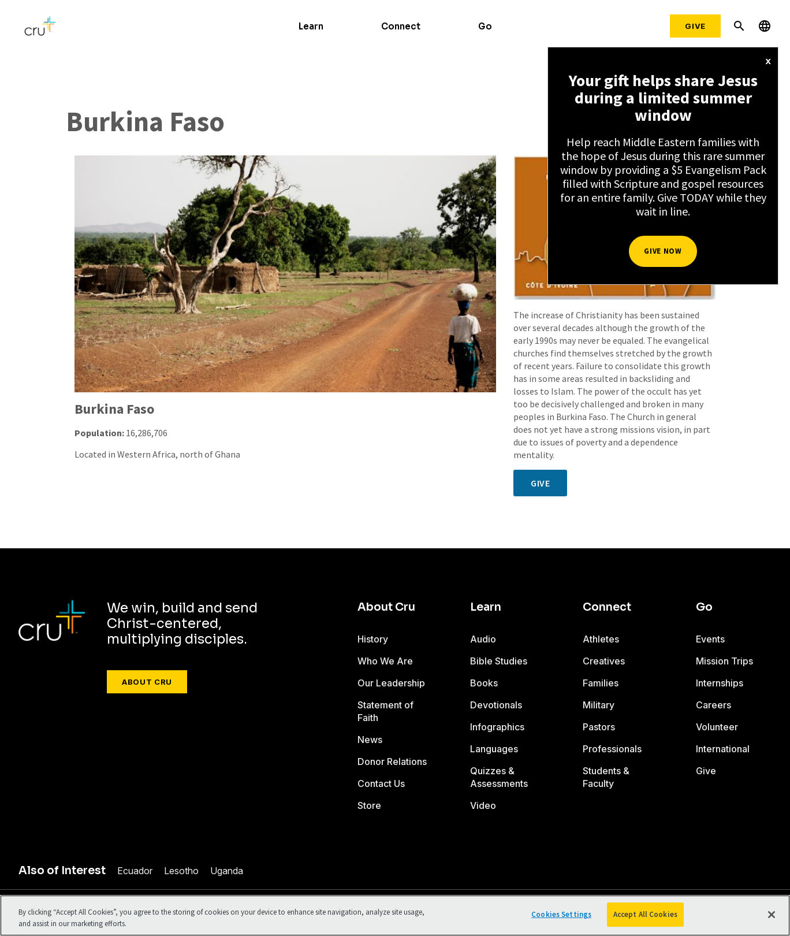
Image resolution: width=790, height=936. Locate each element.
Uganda (226, 870)
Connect (400, 26)
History (372, 639)
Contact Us (381, 783)
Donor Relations (392, 761)
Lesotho (181, 870)
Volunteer (717, 727)
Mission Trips (724, 661)
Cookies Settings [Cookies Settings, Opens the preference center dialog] (561, 914)
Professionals (612, 749)
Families (600, 683)
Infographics (497, 727)
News (369, 739)
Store (369, 805)
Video (483, 805)
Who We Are (385, 661)
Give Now (662, 251)
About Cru (147, 681)
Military (598, 705)
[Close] (771, 914)
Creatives (604, 661)
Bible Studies (498, 661)
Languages (494, 749)
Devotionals (496, 705)
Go (485, 26)
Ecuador (134, 870)
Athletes (601, 639)
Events (710, 639)
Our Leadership (391, 683)
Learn (311, 26)
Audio (483, 639)
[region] (395, 915)
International (723, 749)
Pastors (599, 727)
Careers (713, 705)
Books (484, 683)
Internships (719, 683)
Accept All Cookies (645, 914)
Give (695, 26)
